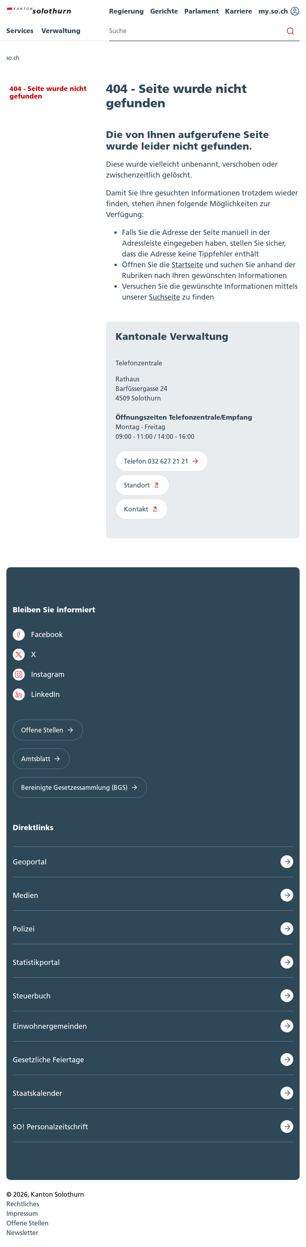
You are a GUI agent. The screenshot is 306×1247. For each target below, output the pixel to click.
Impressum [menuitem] (22, 1213)
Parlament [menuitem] (201, 11)
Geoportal (30, 861)
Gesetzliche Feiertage (48, 1059)
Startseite (187, 264)
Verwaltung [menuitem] (60, 30)
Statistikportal (36, 962)
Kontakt (141, 509)
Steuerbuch (32, 995)
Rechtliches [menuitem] (22, 1204)
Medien (25, 895)
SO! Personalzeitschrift (50, 1126)
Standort (142, 485)
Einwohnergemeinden (50, 1026)
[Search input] (204, 31)
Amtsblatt (41, 758)
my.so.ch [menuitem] (279, 11)
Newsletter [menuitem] (22, 1233)
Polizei (24, 928)
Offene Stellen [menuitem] (27, 1223)
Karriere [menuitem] (238, 11)
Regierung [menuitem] (126, 11)
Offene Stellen (48, 730)
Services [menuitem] (19, 30)
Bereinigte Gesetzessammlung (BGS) (80, 787)
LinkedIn (36, 694)
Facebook (38, 635)
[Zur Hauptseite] (38, 9)
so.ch (13, 57)
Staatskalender (37, 1093)
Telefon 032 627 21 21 (162, 461)
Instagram (39, 675)
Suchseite (164, 297)
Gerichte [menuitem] (164, 11)
